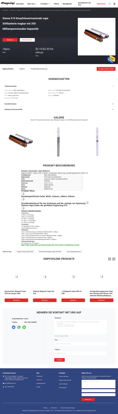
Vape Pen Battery (63, 384)
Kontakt (59, 360)
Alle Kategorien (63, 387)
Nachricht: (58, 318)
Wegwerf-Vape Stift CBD (24, 10)
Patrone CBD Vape (63, 376)
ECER (94, 410)
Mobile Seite (54, 408)
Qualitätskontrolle (40, 383)
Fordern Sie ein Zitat (106, 69)
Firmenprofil (39, 376)
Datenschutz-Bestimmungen (68, 408)
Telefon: (57, 349)
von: (56, 340)
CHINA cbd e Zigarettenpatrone (30, 410)
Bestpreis (10, 40)
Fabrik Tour (39, 380)
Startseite (5, 10)
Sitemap (45, 408)
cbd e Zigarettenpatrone (74, 251)
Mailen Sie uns (27, 40)
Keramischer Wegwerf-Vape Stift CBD (50, 251)
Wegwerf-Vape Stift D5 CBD (25, 251)
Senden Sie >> (88, 399)
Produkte (12, 10)
